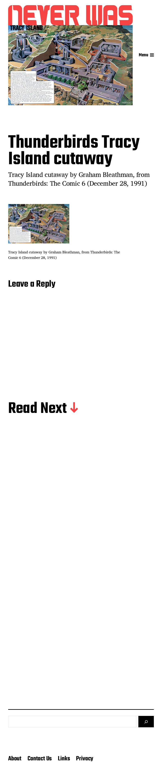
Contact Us (40, 758)
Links (64, 758)
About (14, 758)
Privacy (84, 758)
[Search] (146, 721)
